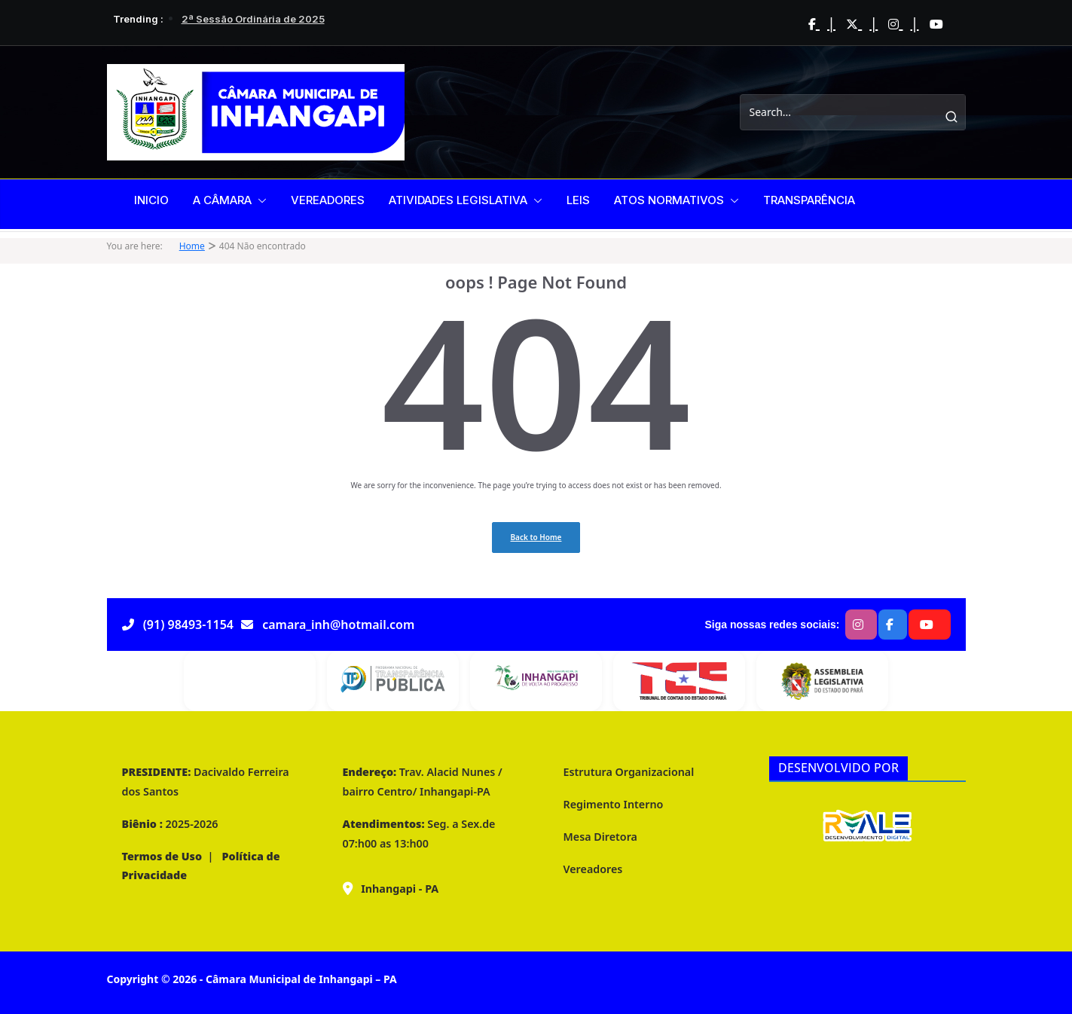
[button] (259, 200)
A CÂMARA (222, 200)
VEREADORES (328, 200)
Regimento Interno (613, 804)
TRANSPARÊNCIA (809, 200)
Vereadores (593, 869)
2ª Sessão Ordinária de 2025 (253, 19)
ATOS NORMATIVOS (669, 200)
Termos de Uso (162, 856)
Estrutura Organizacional (629, 772)
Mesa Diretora (600, 836)
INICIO (151, 200)
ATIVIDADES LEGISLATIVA (458, 200)
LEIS (578, 200)
